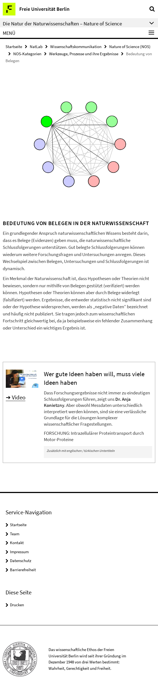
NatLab (36, 46)
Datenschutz (20, 560)
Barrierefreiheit (23, 569)
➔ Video (15, 397)
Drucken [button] (17, 604)
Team (14, 533)
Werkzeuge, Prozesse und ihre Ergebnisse (83, 53)
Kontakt (17, 542)
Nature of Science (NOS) (130, 46)
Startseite (14, 46)
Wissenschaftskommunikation (75, 46)
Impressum (19, 551)
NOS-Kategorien (27, 53)
